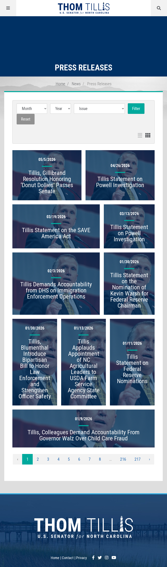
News (76, 83)
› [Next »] (149, 459)
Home (60, 83)
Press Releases (99, 83)
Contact (68, 558)
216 (123, 459)
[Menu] (8, 8)
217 (137, 459)
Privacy (81, 558)
